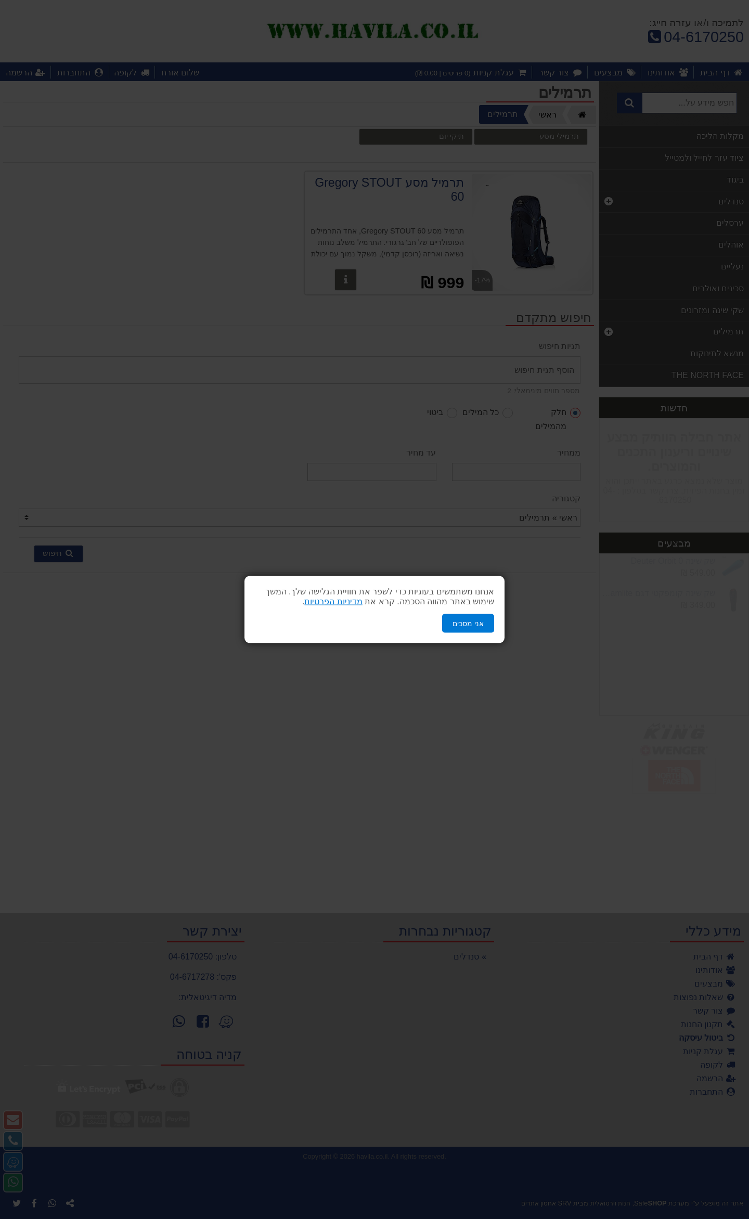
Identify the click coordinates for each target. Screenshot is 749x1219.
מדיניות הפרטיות (333, 600)
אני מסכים (468, 623)
